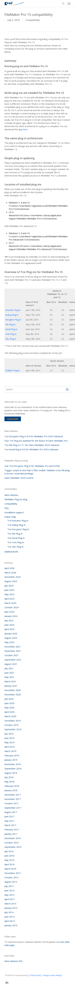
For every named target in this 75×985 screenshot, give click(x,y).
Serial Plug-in (11, 329)
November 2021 (12, 650)
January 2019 (10, 759)
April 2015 (9, 899)
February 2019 (11, 755)
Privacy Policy (35, 975)
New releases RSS (13, 961)
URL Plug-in (10, 338)
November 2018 (12, 764)
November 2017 (12, 799)
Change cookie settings (52, 975)
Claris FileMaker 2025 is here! (18, 477)
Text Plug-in (10, 334)
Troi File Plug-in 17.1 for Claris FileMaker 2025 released (31, 445)
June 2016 (9, 855)
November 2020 (12, 694)
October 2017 (11, 803)
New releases (11, 495)
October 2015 (11, 877)
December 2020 (12, 690)
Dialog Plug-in (11, 314)
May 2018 (9, 781)
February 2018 (11, 785)
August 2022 (10, 637)
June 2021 (9, 672)
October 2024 (11, 607)
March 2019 (10, 751)
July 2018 (9, 777)
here (25, 129)
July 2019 (9, 733)
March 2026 (10, 572)
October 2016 (11, 842)
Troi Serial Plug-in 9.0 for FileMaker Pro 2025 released (31, 449)
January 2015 (10, 907)
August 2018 (10, 772)
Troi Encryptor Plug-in (18, 529)
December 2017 (12, 794)
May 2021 (9, 677)
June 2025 (9, 589)
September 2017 (12, 807)
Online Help (10, 516)
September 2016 (12, 846)
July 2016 (9, 851)
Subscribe (12, 418)
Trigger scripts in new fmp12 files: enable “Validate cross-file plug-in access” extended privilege (37, 472)
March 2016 (10, 868)
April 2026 (9, 568)
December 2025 (12, 576)
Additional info (11, 551)
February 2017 (11, 829)
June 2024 (9, 611)
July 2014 (9, 912)
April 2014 (9, 921)
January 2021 (10, 685)
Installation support (14, 512)
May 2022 (9, 642)
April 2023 (9, 629)
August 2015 (10, 881)
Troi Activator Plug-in (17, 520)
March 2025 (10, 603)
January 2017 (10, 833)
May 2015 (9, 894)
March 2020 (10, 716)
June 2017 (9, 816)
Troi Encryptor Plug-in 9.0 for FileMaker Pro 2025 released (33, 436)
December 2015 (12, 873)
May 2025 (9, 594)
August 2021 (10, 664)
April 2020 (9, 711)
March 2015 (10, 903)
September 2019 (12, 729)
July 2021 (9, 668)
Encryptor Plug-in (13, 319)
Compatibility (32, 20)
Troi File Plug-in (15, 533)
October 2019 (11, 725)
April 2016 (9, 864)
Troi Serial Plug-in (16, 537)
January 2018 (10, 790)
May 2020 (9, 707)
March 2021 (10, 681)
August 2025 (10, 581)
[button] (69, 3)
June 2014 (9, 916)
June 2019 (9, 738)
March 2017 (10, 825)
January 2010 (10, 925)
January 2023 (10, 633)
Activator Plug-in (13, 310)
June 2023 (9, 624)
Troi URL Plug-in (15, 546)
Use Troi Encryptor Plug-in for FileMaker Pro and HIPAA (32, 465)
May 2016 (9, 860)
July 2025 (9, 585)
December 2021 (12, 646)
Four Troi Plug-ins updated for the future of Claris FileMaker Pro (36, 440)
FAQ (6, 508)
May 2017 (9, 820)
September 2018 (12, 768)
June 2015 (9, 890)
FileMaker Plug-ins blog (15, 499)
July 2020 (9, 698)
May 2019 (9, 742)
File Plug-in (10, 324)
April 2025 (9, 598)
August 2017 (10, 812)
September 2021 (12, 659)
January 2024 (10, 616)
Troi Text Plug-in (15, 542)
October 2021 (11, 655)
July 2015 (9, 886)
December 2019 (12, 720)
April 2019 (9, 746)
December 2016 (12, 838)
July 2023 (9, 620)
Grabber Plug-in (12, 370)
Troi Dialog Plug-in (16, 524)
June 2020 (9, 703)
